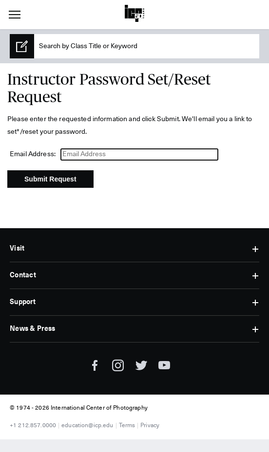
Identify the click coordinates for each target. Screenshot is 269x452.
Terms (127, 426)
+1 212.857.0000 (33, 426)
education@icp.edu (87, 426)
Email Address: (33, 154)
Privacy (149, 426)
